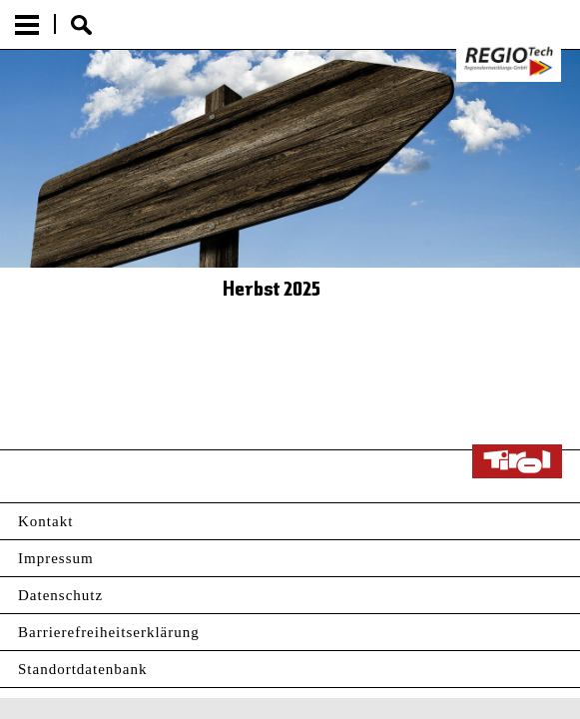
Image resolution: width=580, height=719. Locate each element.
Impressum (56, 558)
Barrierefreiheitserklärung (109, 632)
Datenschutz (60, 595)
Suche (81, 25)
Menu (27, 25)
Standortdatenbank (82, 669)
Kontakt (45, 521)
